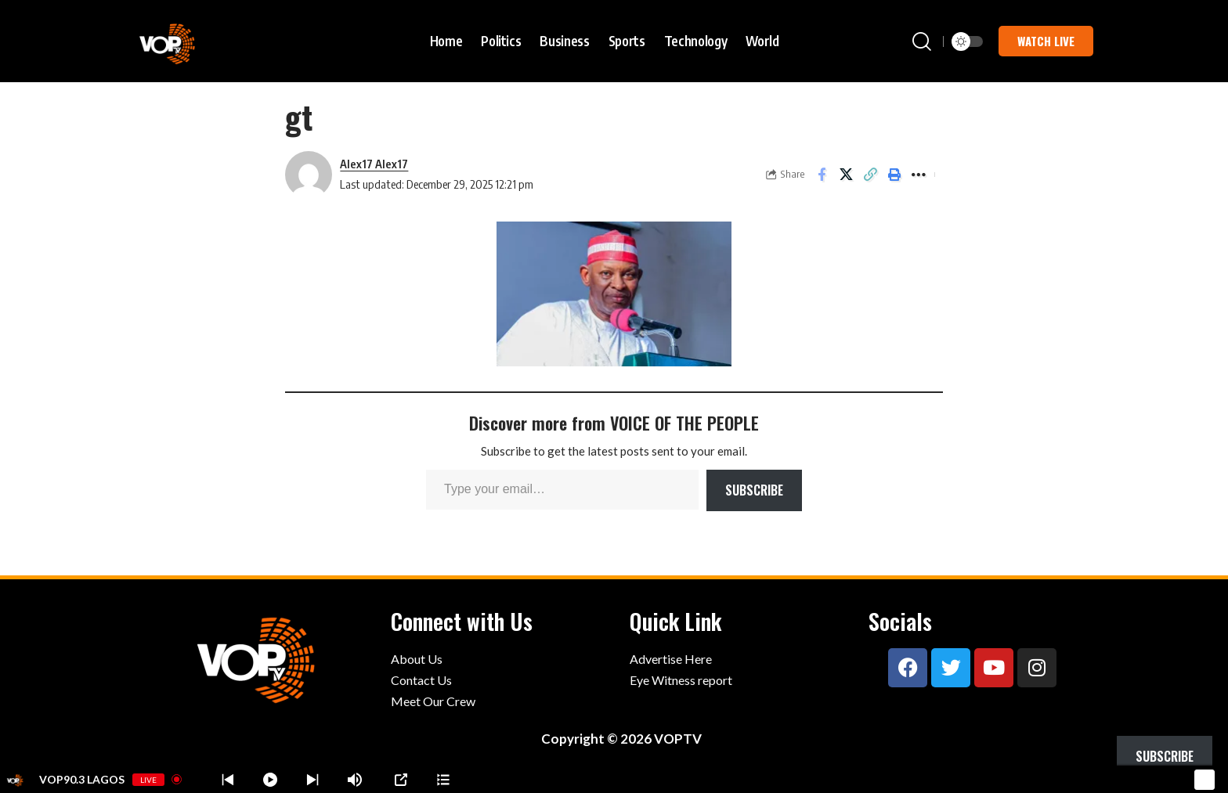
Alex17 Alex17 (374, 164)
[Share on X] (846, 174)
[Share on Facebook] (822, 174)
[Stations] (443, 779)
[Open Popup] (401, 779)
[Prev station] (312, 779)
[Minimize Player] (1202, 780)
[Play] (270, 779)
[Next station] (228, 779)
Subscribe (754, 490)
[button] (921, 41)
